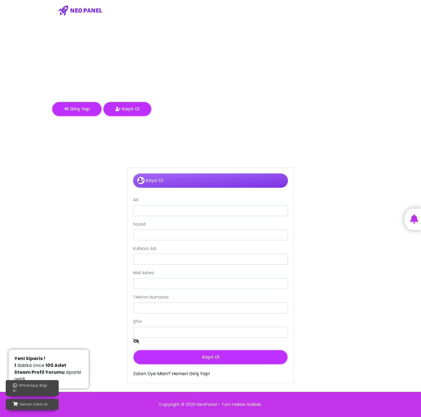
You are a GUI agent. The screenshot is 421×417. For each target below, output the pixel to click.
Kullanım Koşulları (262, 10)
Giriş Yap (334, 10)
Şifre (137, 321)
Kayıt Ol (359, 10)
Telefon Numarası (151, 297)
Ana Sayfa (192, 10)
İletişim (295, 10)
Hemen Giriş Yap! (191, 373)
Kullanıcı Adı (144, 248)
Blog (314, 10)
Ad (135, 200)
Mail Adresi (143, 273)
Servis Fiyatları (224, 10)
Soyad (139, 224)
